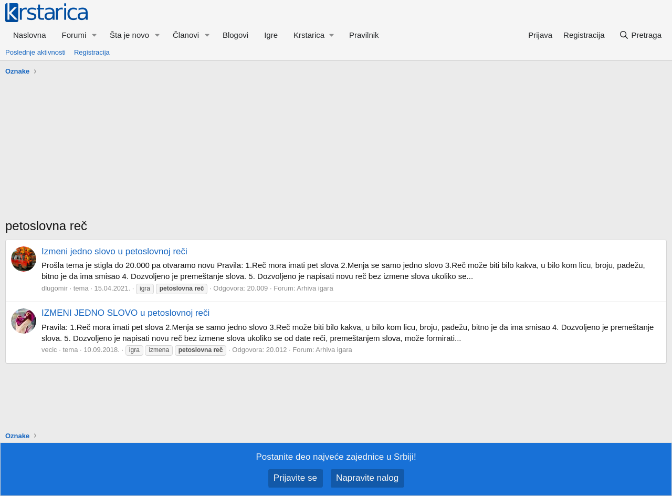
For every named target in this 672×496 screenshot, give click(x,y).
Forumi (74, 34)
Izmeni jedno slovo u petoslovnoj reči (114, 251)
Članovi (186, 34)
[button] (94, 35)
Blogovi (235, 34)
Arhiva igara (315, 288)
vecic (49, 350)
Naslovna (29, 34)
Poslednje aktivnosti (35, 52)
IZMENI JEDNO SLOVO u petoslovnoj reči (125, 313)
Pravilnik (364, 34)
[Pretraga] (640, 35)
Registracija (92, 52)
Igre (271, 34)
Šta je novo (129, 34)
